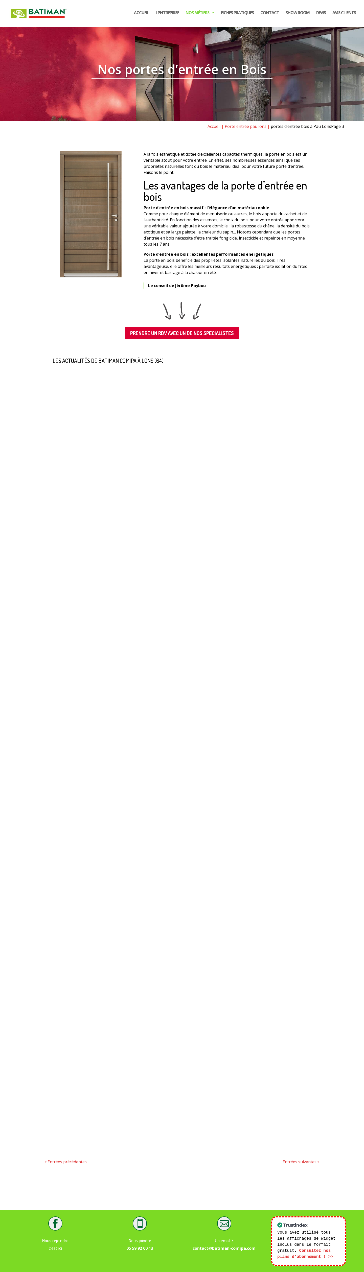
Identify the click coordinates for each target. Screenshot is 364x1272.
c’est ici (55, 1248)
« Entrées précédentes (65, 1162)
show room (298, 15)
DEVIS (321, 15)
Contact (269, 15)
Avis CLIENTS (344, 15)
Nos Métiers (197, 15)
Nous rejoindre (55, 1240)
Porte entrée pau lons (245, 126)
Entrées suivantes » (301, 1162)
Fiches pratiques (237, 15)
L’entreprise (167, 15)
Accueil (141, 15)
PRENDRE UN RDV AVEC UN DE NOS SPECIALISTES (182, 333)
